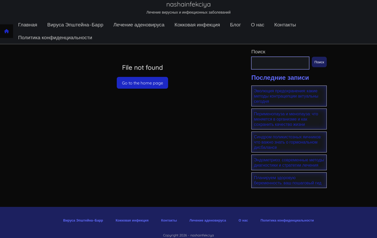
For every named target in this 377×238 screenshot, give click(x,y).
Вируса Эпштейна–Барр (75, 24)
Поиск (258, 51)
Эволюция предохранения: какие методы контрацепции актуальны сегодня (286, 96)
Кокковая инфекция (197, 24)
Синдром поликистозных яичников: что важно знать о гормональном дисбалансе (287, 142)
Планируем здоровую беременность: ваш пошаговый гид (287, 180)
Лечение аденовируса (138, 24)
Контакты (285, 24)
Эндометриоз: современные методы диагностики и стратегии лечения (289, 162)
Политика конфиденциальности (55, 37)
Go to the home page (142, 83)
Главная (27, 24)
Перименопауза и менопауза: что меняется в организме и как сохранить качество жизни (286, 119)
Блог (235, 24)
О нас (257, 24)
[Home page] (6, 31)
